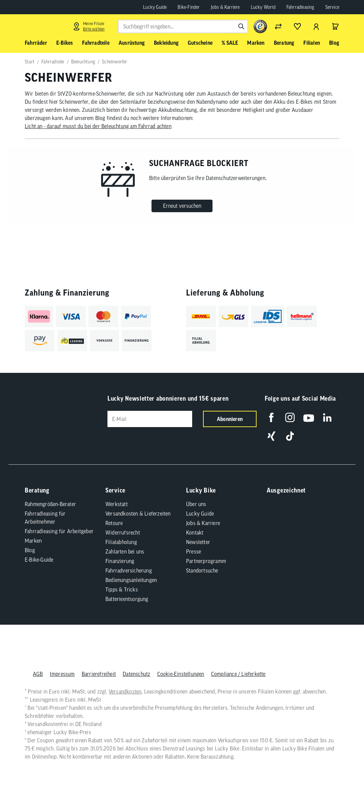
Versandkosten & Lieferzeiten (138, 513)
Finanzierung (119, 561)
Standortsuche (202, 570)
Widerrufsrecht (122, 532)
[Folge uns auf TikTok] (290, 436)
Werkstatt (116, 504)
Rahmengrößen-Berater (50, 504)
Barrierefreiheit (99, 674)
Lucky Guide (155, 7)
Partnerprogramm (206, 561)
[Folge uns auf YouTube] (308, 417)
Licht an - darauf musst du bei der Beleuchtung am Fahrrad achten (98, 126)
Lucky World (263, 7)
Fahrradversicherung (128, 570)
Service (332, 7)
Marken (33, 541)
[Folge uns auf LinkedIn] (327, 417)
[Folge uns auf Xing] (271, 436)
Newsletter (198, 542)
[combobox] (183, 26)
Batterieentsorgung (126, 599)
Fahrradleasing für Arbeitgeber (59, 531)
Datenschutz (136, 674)
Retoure (114, 523)
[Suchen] (241, 26)
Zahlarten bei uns (124, 551)
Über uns (196, 504)
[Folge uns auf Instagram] (290, 417)
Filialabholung (121, 542)
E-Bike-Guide (39, 560)
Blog (30, 550)
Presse (193, 551)
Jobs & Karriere (225, 7)
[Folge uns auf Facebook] (271, 417)
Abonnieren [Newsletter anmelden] (230, 419)
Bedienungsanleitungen (131, 580)
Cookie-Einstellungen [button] (180, 674)
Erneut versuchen (182, 206)
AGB (38, 674)
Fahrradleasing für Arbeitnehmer (45, 517)
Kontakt (194, 532)
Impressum (62, 674)
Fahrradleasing (300, 7)
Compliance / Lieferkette (238, 674)
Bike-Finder (189, 7)
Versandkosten (125, 691)
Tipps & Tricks (121, 589)
